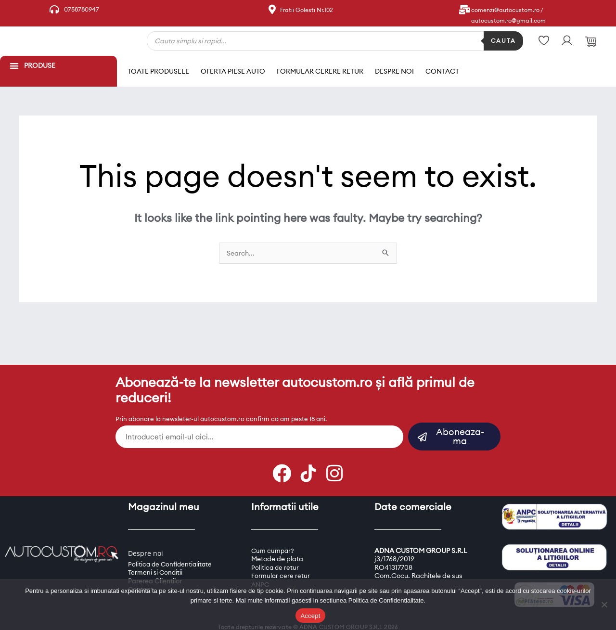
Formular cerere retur (320, 64)
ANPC (260, 571)
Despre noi (394, 64)
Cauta (503, 40)
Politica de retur (275, 555)
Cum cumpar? (273, 538)
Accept (310, 615)
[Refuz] (604, 604)
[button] (14, 66)
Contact (442, 64)
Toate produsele (158, 64)
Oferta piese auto (233, 64)
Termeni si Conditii (156, 559)
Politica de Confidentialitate (171, 551)
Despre (140, 540)
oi (161, 540)
